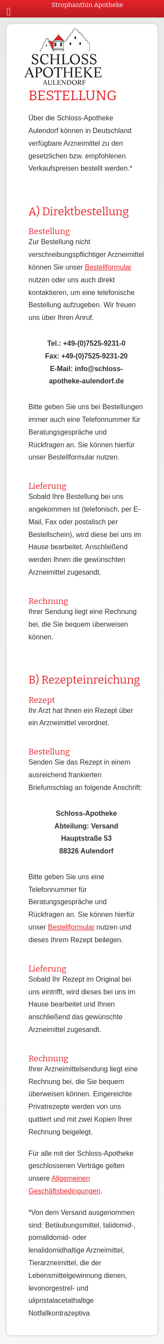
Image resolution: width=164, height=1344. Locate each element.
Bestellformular (108, 267)
